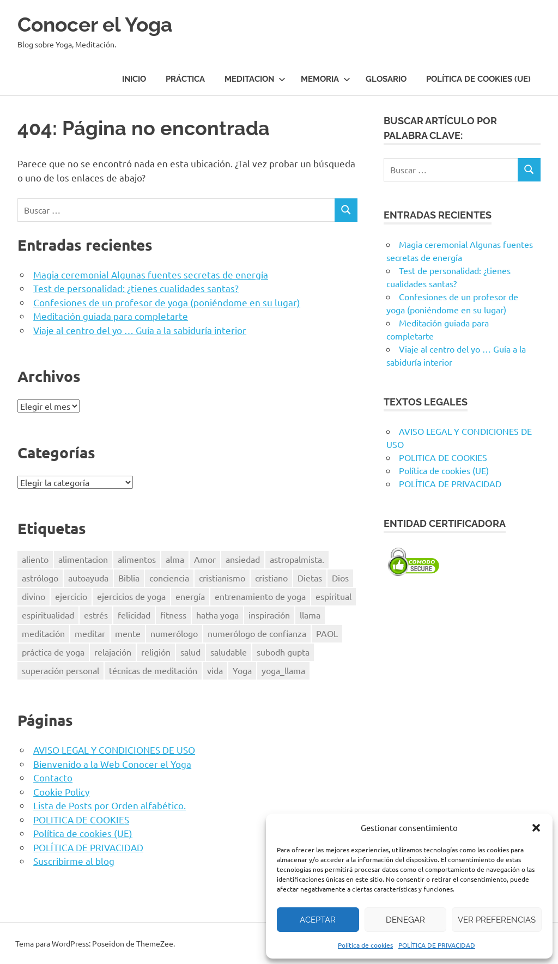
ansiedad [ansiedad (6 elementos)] (243, 559)
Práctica (185, 79)
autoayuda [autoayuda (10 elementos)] (88, 577)
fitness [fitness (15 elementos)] (173, 614)
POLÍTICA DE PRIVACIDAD (436, 945)
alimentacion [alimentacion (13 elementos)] (83, 559)
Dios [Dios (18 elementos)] (340, 577)
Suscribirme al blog (73, 860)
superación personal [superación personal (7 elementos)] (60, 669)
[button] (536, 827)
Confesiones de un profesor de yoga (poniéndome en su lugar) (166, 301)
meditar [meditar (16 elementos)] (90, 633)
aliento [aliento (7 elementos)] (35, 559)
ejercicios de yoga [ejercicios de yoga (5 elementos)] (131, 596)
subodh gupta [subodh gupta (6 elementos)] (283, 651)
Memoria (325, 79)
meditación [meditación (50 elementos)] (43, 633)
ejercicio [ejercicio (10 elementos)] (71, 596)
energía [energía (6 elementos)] (190, 596)
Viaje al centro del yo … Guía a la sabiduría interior (139, 329)
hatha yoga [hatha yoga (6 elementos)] (217, 614)
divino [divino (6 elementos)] (33, 596)
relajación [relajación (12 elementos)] (112, 651)
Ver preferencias (497, 920)
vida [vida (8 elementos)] (215, 669)
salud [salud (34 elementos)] (190, 651)
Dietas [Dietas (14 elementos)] (310, 577)
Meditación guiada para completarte (110, 315)
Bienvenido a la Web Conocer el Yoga (112, 763)
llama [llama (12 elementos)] (310, 614)
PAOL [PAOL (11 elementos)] (327, 633)
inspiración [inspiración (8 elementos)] (269, 614)
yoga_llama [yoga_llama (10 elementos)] (283, 669)
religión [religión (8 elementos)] (156, 651)
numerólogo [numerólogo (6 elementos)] (174, 633)
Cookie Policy (61, 791)
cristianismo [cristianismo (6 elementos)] (222, 577)
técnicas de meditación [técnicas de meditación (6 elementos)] (153, 669)
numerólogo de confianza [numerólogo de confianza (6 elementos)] (257, 633)
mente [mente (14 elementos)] (128, 633)
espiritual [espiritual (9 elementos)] (333, 596)
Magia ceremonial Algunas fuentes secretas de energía (150, 274)
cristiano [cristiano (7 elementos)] (271, 577)
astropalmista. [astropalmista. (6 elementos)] (297, 559)
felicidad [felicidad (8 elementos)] (134, 614)
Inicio (134, 79)
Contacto (52, 777)
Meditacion (255, 79)
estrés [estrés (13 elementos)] (96, 614)
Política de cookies (365, 945)
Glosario (386, 79)
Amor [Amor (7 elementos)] (205, 559)
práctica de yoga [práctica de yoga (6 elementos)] (53, 651)
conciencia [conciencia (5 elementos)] (169, 577)
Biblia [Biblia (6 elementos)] (129, 577)
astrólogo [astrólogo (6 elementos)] (40, 577)
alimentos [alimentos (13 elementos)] (137, 559)
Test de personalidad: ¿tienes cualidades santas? (136, 287)
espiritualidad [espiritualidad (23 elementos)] (48, 614)
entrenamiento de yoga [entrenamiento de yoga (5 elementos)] (260, 596)
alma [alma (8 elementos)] (175, 559)
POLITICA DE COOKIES (81, 818)
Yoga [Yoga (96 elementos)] (242, 669)
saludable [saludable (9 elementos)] (228, 651)
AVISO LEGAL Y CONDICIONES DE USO (114, 749)
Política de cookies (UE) (478, 79)
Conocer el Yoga (97, 24)
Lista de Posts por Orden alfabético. (109, 804)
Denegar (405, 920)
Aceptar (318, 920)
